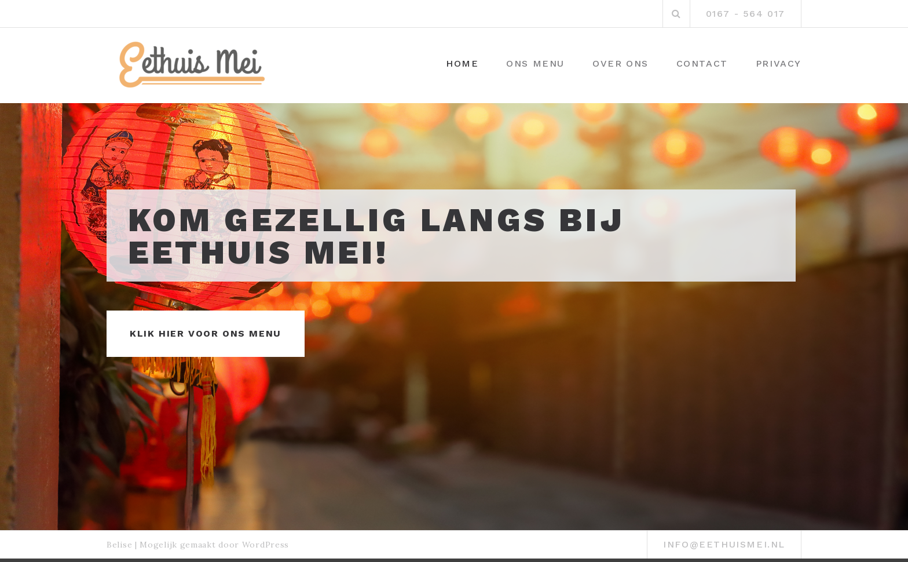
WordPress (265, 544)
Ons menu (535, 63)
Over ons (620, 63)
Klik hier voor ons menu (205, 333)
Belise (119, 544)
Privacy (778, 63)
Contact (702, 63)
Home (462, 63)
